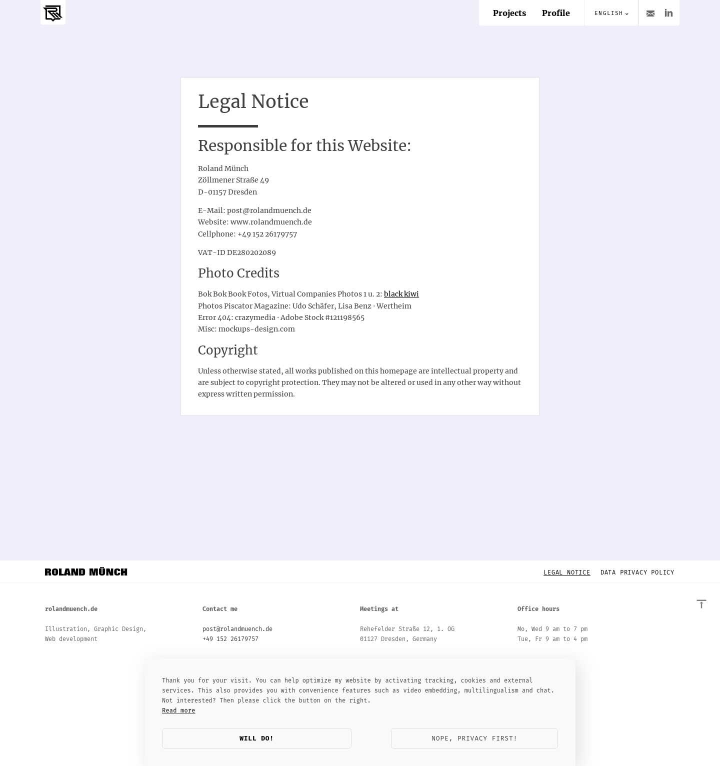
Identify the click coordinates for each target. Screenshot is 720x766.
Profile (556, 13)
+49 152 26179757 (230, 639)
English (608, 13)
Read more (179, 710)
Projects (509, 13)
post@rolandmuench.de (237, 629)
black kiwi (401, 294)
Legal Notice (567, 572)
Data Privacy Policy (637, 572)
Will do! (257, 738)
